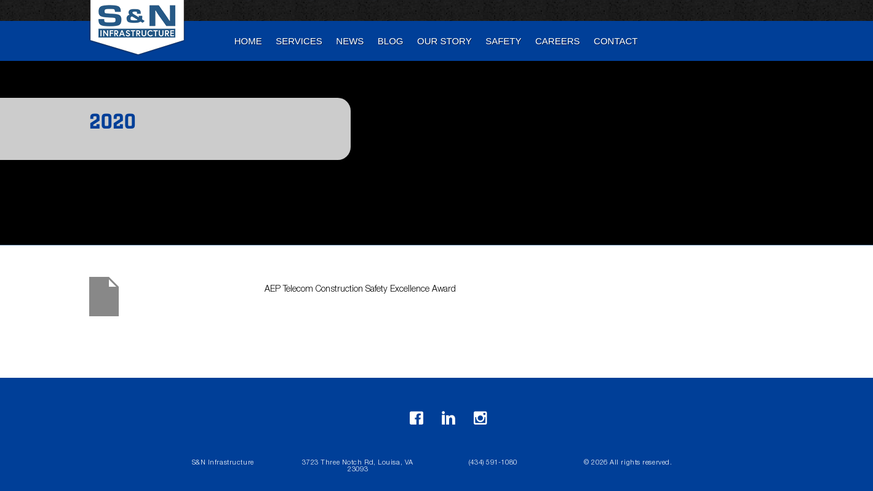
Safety (503, 41)
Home (248, 41)
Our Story (444, 41)
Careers (557, 41)
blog (391, 41)
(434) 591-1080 (493, 463)
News (350, 41)
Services (299, 41)
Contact (615, 41)
